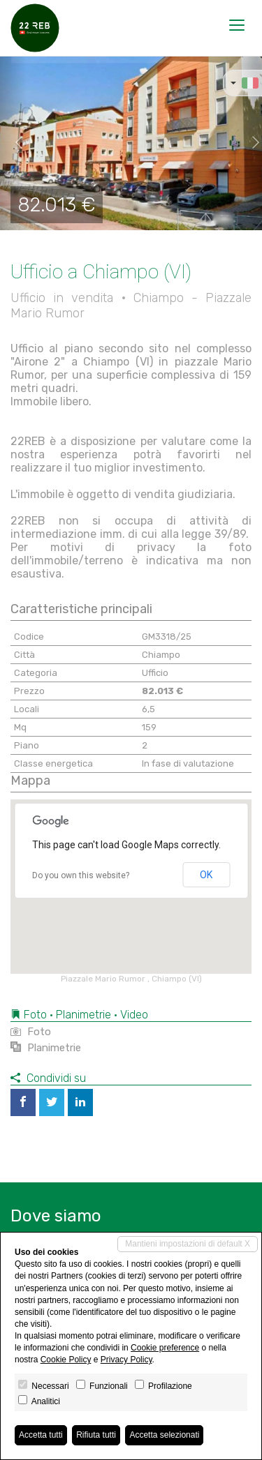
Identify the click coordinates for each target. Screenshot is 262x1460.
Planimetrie (45, 1047)
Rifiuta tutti (96, 1435)
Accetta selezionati (164, 1435)
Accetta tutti (41, 1435)
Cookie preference (165, 1348)
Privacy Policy (126, 1359)
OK (206, 874)
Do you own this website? (80, 875)
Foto (30, 1031)
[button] (13, 143)
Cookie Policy (66, 1359)
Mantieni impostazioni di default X (187, 1244)
